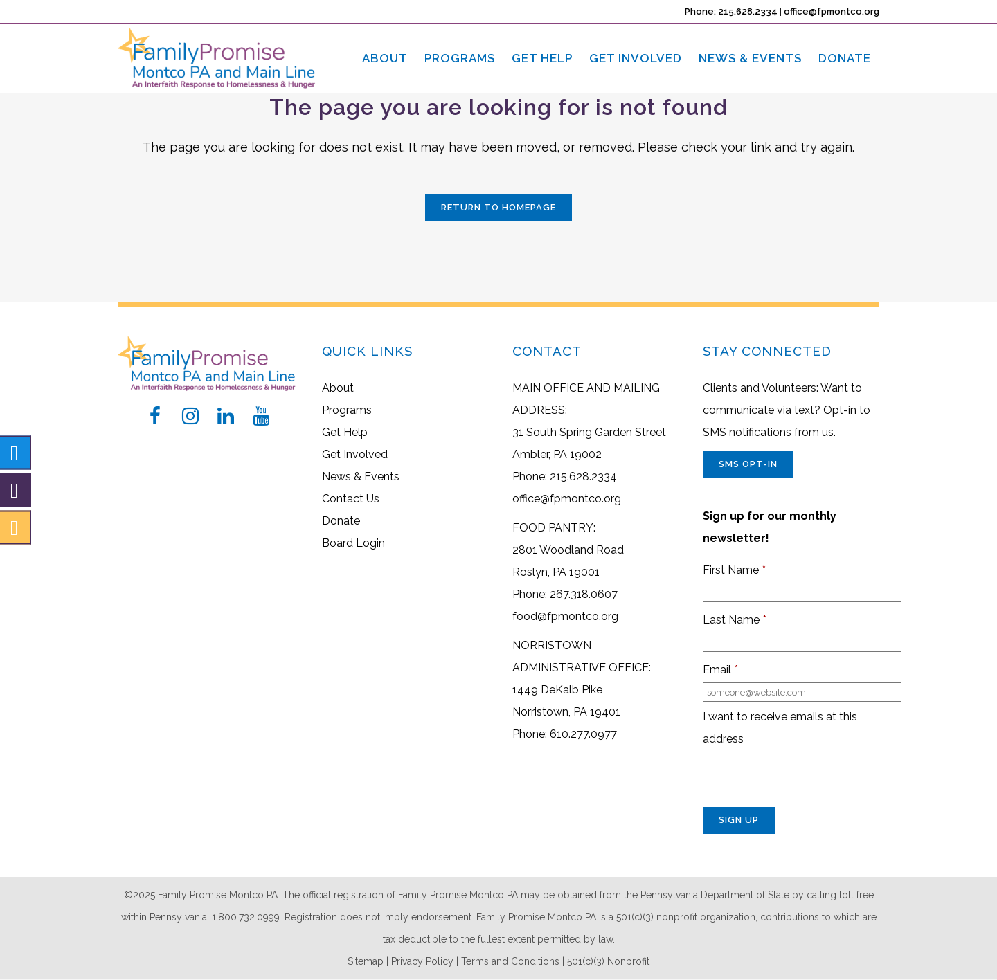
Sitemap (366, 961)
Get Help (345, 432)
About (338, 387)
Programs (347, 410)
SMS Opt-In (748, 464)
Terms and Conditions (510, 961)
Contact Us (350, 498)
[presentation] (808, 780)
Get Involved (355, 454)
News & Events (360, 476)
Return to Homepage (498, 207)
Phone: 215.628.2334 (731, 11)
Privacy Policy (422, 961)
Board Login (353, 543)
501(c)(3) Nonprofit (608, 961)
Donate (341, 520)
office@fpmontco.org (831, 11)
